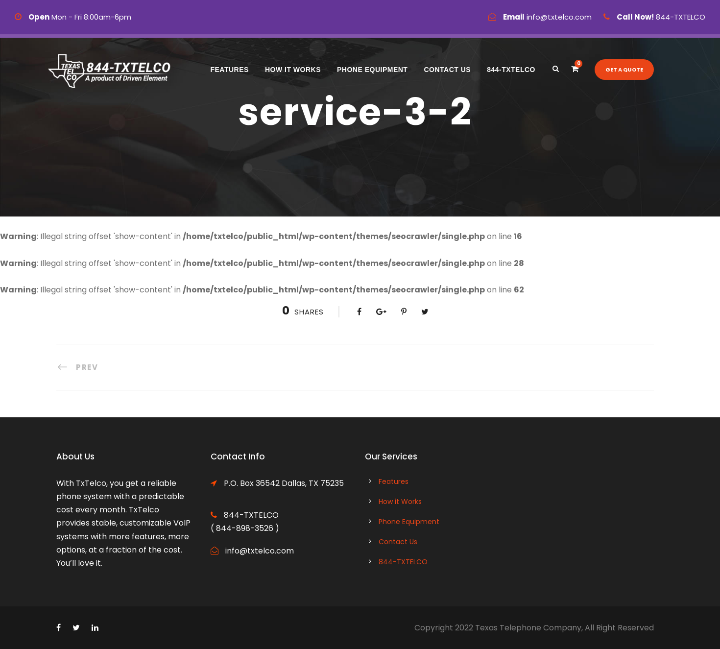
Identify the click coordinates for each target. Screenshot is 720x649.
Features (229, 69)
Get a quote (624, 69)
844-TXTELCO (511, 69)
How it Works (293, 69)
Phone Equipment (372, 69)
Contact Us (447, 69)
